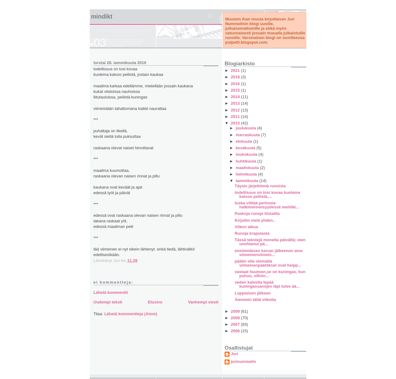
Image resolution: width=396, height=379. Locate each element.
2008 (236, 318)
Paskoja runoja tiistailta (257, 213)
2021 (236, 70)
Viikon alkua (246, 226)
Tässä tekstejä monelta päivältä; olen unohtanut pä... (270, 241)
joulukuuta (246, 128)
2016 (236, 83)
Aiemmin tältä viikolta (255, 299)
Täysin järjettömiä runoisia (260, 186)
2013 (236, 103)
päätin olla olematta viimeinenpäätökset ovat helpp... (268, 263)
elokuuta (244, 141)
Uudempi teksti (107, 302)
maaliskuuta (248, 167)
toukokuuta (247, 154)
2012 (236, 110)
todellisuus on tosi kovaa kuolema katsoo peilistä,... (267, 194)
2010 (236, 123)
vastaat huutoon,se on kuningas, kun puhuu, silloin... (270, 273)
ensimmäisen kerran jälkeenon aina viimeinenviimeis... (268, 252)
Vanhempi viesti (203, 302)
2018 (236, 77)
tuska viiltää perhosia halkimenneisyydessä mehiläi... (267, 205)
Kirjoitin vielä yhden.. (255, 220)
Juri (234, 354)
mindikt (101, 16)
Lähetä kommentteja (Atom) (130, 313)
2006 (236, 331)
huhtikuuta (246, 161)
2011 (236, 116)
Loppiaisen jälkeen (252, 293)
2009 (236, 311)
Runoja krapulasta (252, 233)
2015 (236, 90)
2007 (236, 324)
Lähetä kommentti (110, 292)
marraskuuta (248, 135)
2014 (236, 96)
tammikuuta (248, 180)
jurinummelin (243, 361)
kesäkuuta (246, 148)
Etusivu (155, 302)
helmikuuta (247, 174)
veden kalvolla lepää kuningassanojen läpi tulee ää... (267, 284)
